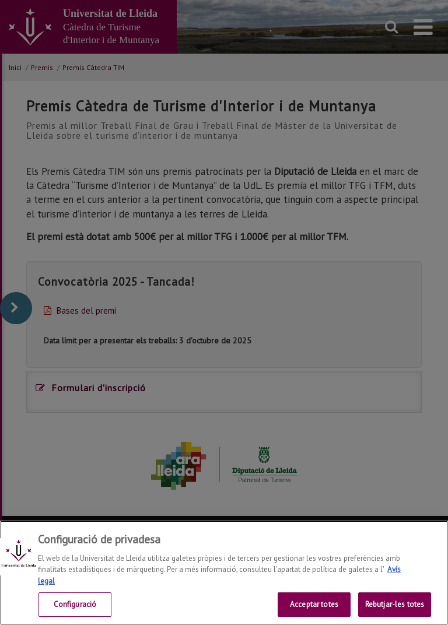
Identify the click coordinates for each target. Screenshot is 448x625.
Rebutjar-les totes (394, 604)
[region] (224, 573)
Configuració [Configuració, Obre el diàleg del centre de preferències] (75, 604)
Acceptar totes (314, 604)
